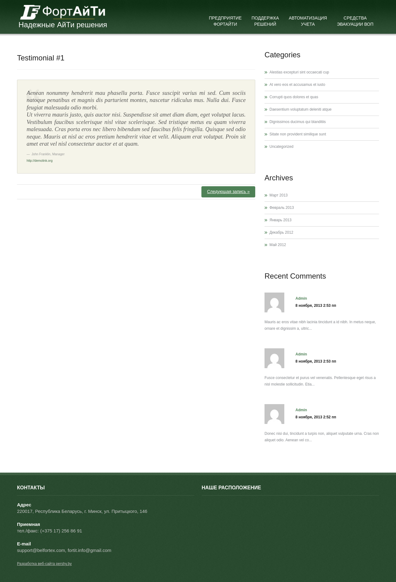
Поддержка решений (265, 21)
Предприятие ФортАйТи (225, 21)
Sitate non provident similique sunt (297, 134)
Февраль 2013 (281, 207)
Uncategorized (281, 146)
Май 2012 (277, 245)
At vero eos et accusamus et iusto (297, 84)
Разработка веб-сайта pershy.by (44, 564)
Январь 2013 (280, 220)
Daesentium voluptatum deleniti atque (300, 109)
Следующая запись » (228, 191)
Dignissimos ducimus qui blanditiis (297, 122)
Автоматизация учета (308, 21)
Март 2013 (278, 195)
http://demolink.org (40, 160)
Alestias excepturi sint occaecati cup (299, 72)
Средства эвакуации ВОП (355, 21)
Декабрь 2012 (281, 232)
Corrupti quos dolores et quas (293, 97)
